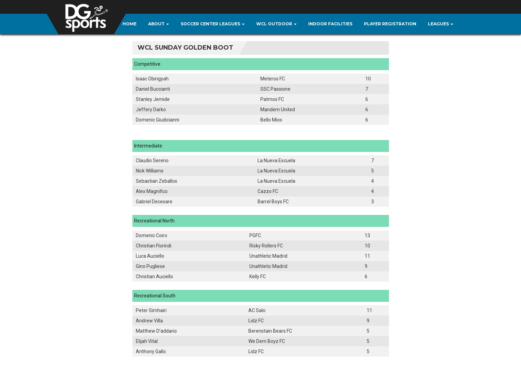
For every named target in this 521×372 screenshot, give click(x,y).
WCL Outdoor (276, 23)
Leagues (440, 23)
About (158, 23)
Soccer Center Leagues (213, 23)
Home (129, 23)
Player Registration (390, 23)
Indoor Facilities (330, 23)
